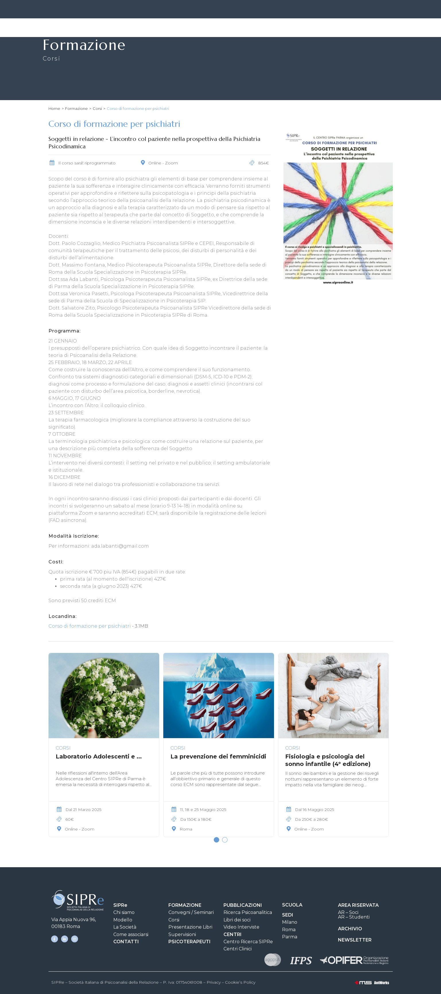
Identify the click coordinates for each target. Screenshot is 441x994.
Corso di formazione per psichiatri (89, 626)
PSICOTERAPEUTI (189, 941)
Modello (122, 920)
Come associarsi (130, 934)
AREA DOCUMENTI (283, 10)
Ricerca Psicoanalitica (248, 912)
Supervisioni (182, 934)
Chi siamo (124, 912)
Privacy (214, 982)
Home (54, 108)
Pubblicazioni (244, 27)
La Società (124, 927)
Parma (289, 936)
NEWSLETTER (355, 940)
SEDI (212, 10)
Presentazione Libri (190, 927)
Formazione (197, 27)
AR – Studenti (354, 917)
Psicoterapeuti (372, 27)
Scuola (280, 27)
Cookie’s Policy (240, 982)
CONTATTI (239, 10)
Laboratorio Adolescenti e (99, 756)
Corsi (97, 108)
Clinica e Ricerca (321, 27)
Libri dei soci (237, 920)
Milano (289, 922)
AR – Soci (348, 912)
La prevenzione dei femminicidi (218, 756)
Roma (289, 929)
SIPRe (188, 10)
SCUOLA (292, 905)
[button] (216, 840)
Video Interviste (241, 927)
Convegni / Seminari (191, 912)
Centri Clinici (238, 949)
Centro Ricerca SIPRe (248, 941)
